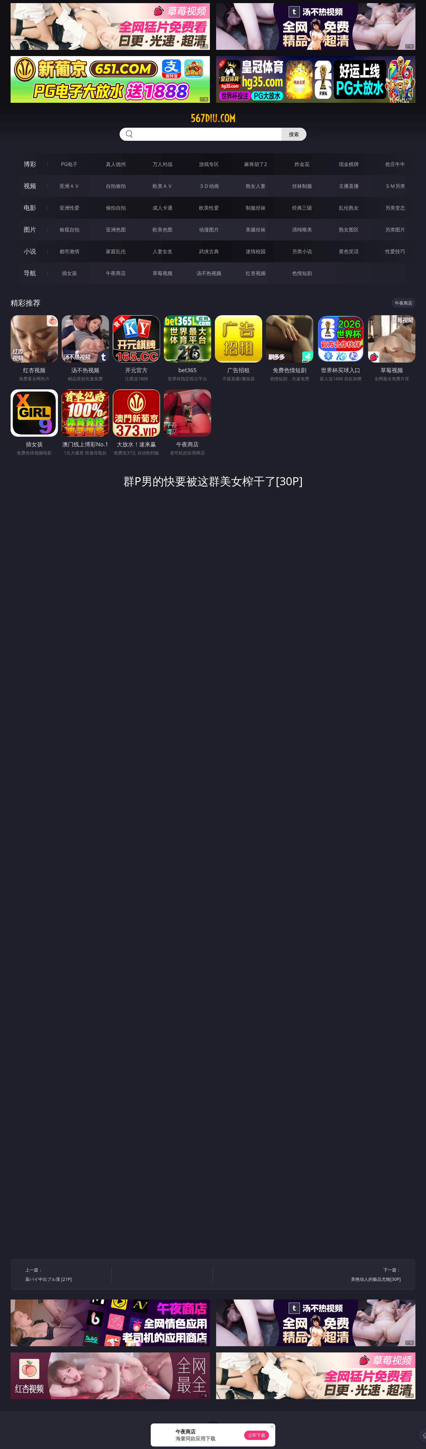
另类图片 (395, 229)
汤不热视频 (208, 273)
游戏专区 (209, 164)
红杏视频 (256, 273)
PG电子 (69, 164)
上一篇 (66, 1275)
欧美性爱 (209, 207)
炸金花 (302, 164)
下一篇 (360, 1275)
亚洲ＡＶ (69, 186)
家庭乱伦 (116, 251)
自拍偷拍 (116, 186)
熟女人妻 (256, 186)
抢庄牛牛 (395, 164)
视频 (30, 186)
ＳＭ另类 (395, 186)
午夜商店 (116, 273)
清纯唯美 (302, 229)
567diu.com (213, 118)
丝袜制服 (302, 186)
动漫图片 (209, 229)
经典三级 (302, 207)
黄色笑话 (349, 251)
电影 (30, 207)
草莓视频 (163, 273)
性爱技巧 (395, 251)
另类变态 (395, 207)
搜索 (294, 134)
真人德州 (116, 164)
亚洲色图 (116, 229)
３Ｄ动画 (209, 186)
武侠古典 (209, 251)
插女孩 (69, 273)
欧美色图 (163, 229)
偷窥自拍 (69, 229)
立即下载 (256, 1435)
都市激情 (69, 251)
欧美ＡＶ (163, 186)
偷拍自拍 (116, 207)
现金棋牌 (349, 164)
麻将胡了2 (255, 164)
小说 (30, 251)
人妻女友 (163, 251)
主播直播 (349, 186)
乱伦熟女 (349, 207)
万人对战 (163, 164)
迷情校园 (256, 251)
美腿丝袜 (256, 229)
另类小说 (302, 251)
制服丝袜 (256, 207)
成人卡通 (163, 207)
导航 (30, 273)
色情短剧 (302, 273)
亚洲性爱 (69, 207)
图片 (30, 229)
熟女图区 (349, 229)
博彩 (30, 164)
